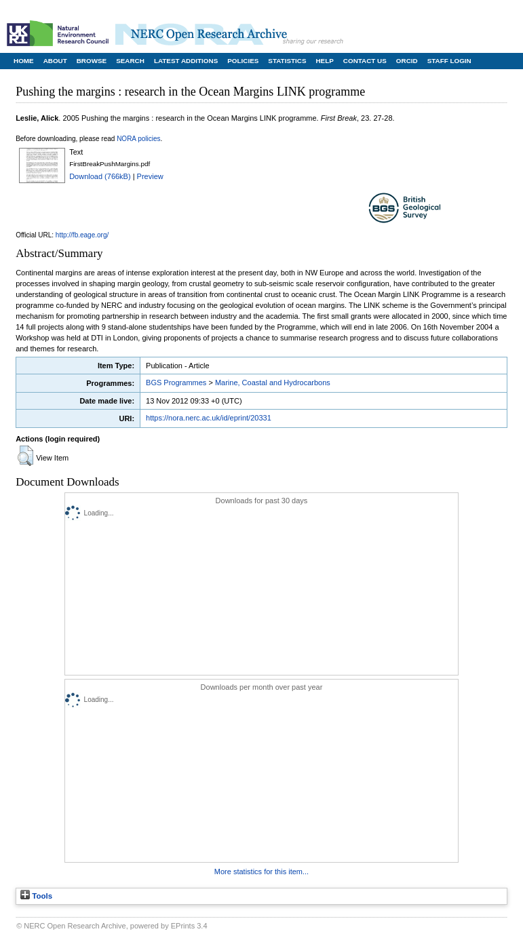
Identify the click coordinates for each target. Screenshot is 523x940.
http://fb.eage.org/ (82, 235)
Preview (150, 176)
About (55, 60)
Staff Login (449, 60)
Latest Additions (186, 60)
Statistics (287, 60)
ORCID (407, 60)
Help (324, 60)
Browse (91, 60)
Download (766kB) (100, 176)
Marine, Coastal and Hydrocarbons (272, 382)
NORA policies (138, 138)
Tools (36, 896)
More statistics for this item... (261, 871)
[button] (25, 456)
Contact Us (365, 60)
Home (24, 60)
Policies (242, 60)
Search (130, 60)
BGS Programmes (176, 382)
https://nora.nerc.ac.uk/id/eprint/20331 (208, 418)
